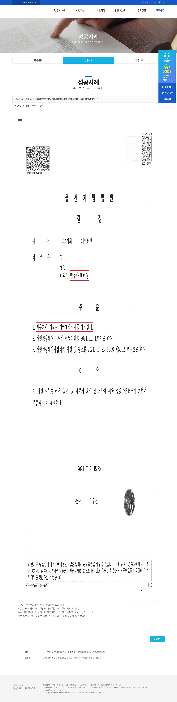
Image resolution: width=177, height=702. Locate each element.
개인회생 (100, 10)
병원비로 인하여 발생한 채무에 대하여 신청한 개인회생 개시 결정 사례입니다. (72, 658)
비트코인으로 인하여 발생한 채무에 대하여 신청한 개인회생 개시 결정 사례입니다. (74, 652)
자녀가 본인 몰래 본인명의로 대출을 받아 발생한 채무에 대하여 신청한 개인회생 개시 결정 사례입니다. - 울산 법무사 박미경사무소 (26, 9)
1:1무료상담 (144, 2)
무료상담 (141, 10)
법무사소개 (59, 10)
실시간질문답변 (159, 2)
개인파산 (80, 10)
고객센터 (160, 10)
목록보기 (157, 639)
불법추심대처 (120, 10)
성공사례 (88, 60)
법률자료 (139, 60)
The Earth (101, 692)
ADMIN (87, 692)
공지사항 (38, 60)
